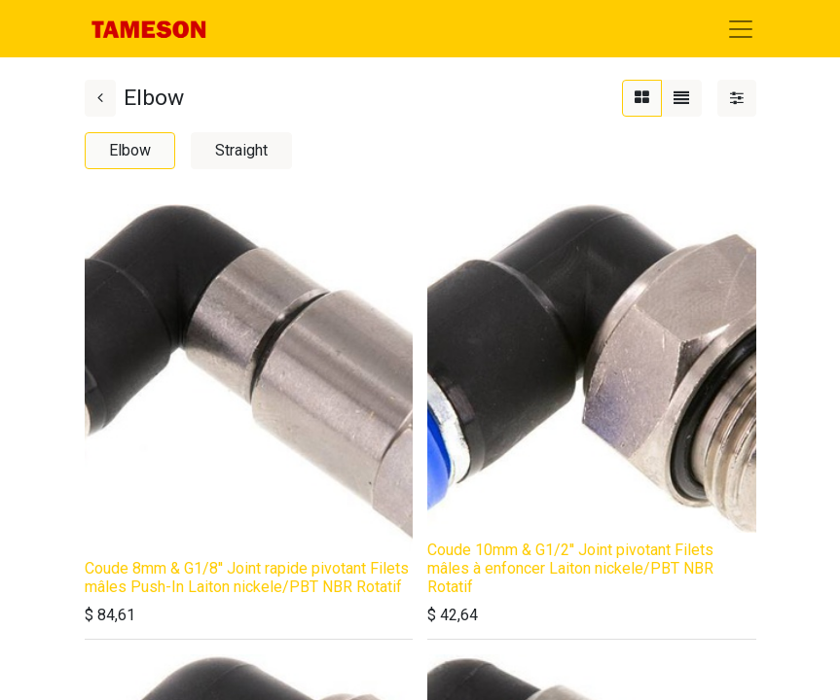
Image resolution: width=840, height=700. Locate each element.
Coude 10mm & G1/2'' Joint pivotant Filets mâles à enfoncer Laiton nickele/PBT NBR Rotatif (570, 568)
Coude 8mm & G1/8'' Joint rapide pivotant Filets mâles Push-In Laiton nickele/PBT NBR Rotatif (247, 577)
